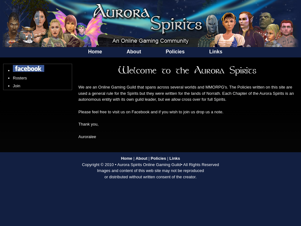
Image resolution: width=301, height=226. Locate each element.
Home (95, 51)
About (134, 51)
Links (215, 51)
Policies (175, 51)
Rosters (20, 78)
